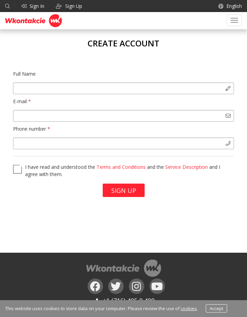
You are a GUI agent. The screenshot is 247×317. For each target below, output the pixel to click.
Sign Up (123, 190)
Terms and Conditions (121, 167)
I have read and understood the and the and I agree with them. (122, 170)
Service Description (186, 167)
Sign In (33, 6)
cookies (189, 308)
